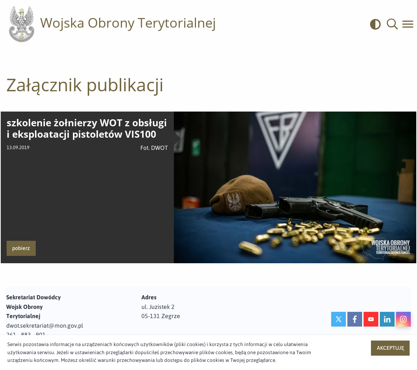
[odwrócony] (378, 24)
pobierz (21, 248)
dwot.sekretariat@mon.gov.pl (44, 325)
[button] (392, 24)
